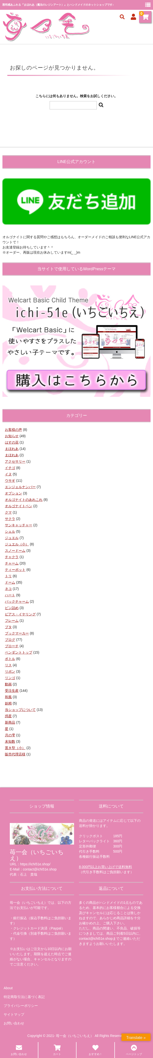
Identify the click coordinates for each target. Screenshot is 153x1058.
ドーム (10, 582)
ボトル (10, 659)
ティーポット (15, 570)
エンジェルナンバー (20, 487)
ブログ (10, 640)
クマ (8, 512)
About (8, 988)
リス (8, 665)
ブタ (8, 627)
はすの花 (12, 442)
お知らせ (12, 436)
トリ (8, 576)
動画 (8, 684)
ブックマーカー (17, 633)
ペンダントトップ (18, 652)
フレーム (12, 621)
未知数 (10, 741)
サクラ (10, 519)
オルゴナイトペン (18, 506)
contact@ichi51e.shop (96, 938)
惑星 (8, 716)
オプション (13, 493)
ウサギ (10, 480)
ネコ (8, 589)
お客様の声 (13, 430)
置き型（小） (15, 748)
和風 (8, 697)
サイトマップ (14, 1014)
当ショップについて (20, 710)
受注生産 (12, 691)
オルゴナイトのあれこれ (24, 500)
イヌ (8, 474)
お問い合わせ (14, 1023)
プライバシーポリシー (21, 1006)
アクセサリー (15, 461)
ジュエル (12, 538)
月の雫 (10, 735)
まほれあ (12, 449)
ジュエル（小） (17, 544)
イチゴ (10, 468)
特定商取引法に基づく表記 (24, 997)
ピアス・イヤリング (20, 614)
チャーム (12, 563)
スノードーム (15, 551)
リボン (10, 671)
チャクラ (12, 557)
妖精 (8, 703)
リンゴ (10, 678)
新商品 (10, 722)
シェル (10, 531)
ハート (10, 595)
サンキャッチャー (18, 525)
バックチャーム (17, 601)
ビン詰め (12, 608)
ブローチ (12, 646)
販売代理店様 (15, 754)
